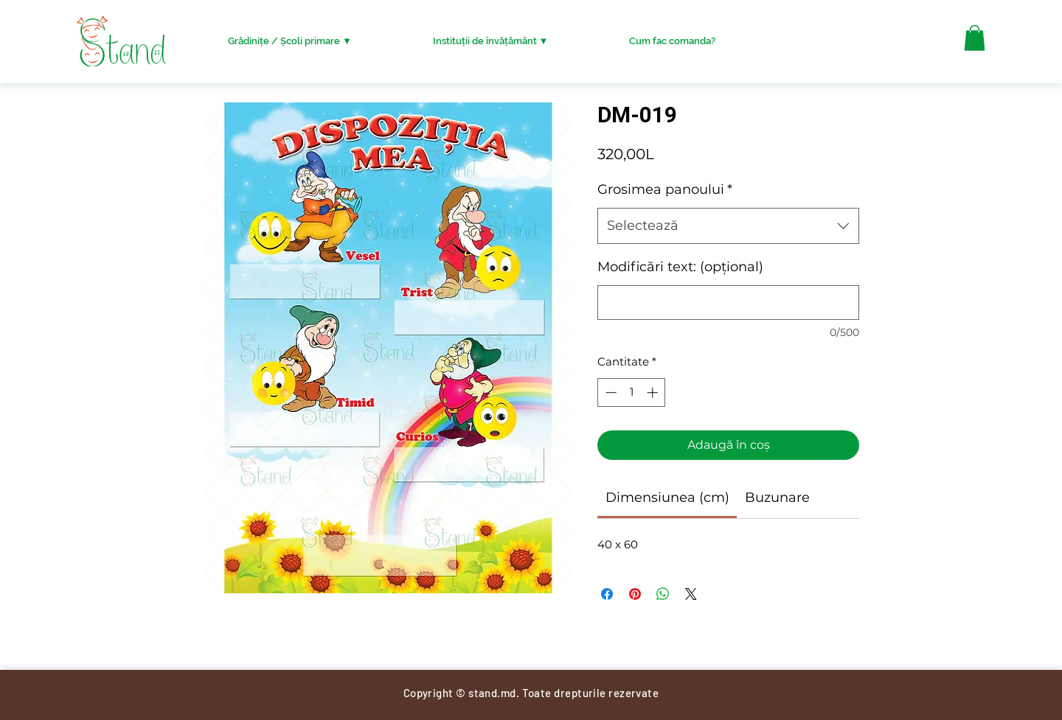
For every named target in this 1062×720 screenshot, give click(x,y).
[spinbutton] (632, 392)
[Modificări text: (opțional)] (728, 302)
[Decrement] (610, 392)
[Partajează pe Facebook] (607, 594)
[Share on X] (691, 594)
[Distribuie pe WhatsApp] (663, 594)
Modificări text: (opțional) (680, 267)
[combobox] (728, 226)
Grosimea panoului (664, 189)
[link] (667, 497)
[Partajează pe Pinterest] (635, 594)
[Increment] (654, 392)
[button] (974, 38)
